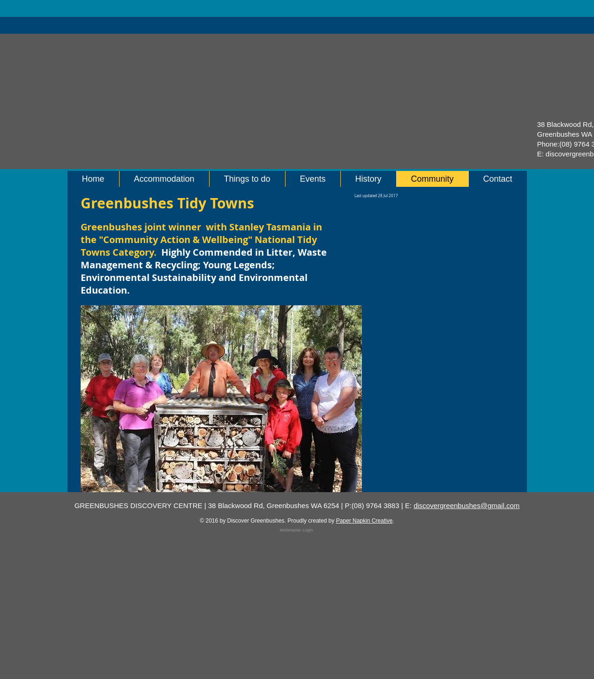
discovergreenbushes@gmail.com (466, 505)
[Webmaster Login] (296, 530)
